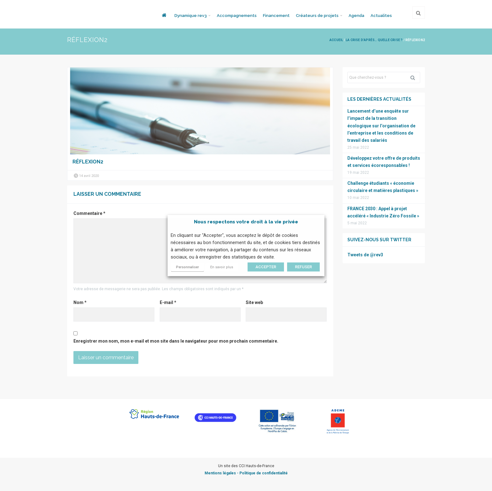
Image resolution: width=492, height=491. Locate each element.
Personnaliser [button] (187, 267)
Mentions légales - (222, 473)
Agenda (356, 15)
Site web (254, 302)
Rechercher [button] (415, 77)
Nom (80, 302)
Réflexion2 (87, 162)
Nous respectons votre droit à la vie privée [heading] (246, 222)
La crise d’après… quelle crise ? (374, 40)
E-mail (168, 302)
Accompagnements (237, 15)
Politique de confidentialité (263, 473)
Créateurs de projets (317, 15)
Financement (276, 15)
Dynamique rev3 (190, 15)
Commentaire (89, 213)
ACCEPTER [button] (265, 266)
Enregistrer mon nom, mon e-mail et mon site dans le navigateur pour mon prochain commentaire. (175, 341)
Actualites (381, 15)
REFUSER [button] (303, 266)
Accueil (336, 40)
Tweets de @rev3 (365, 254)
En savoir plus (221, 267)
